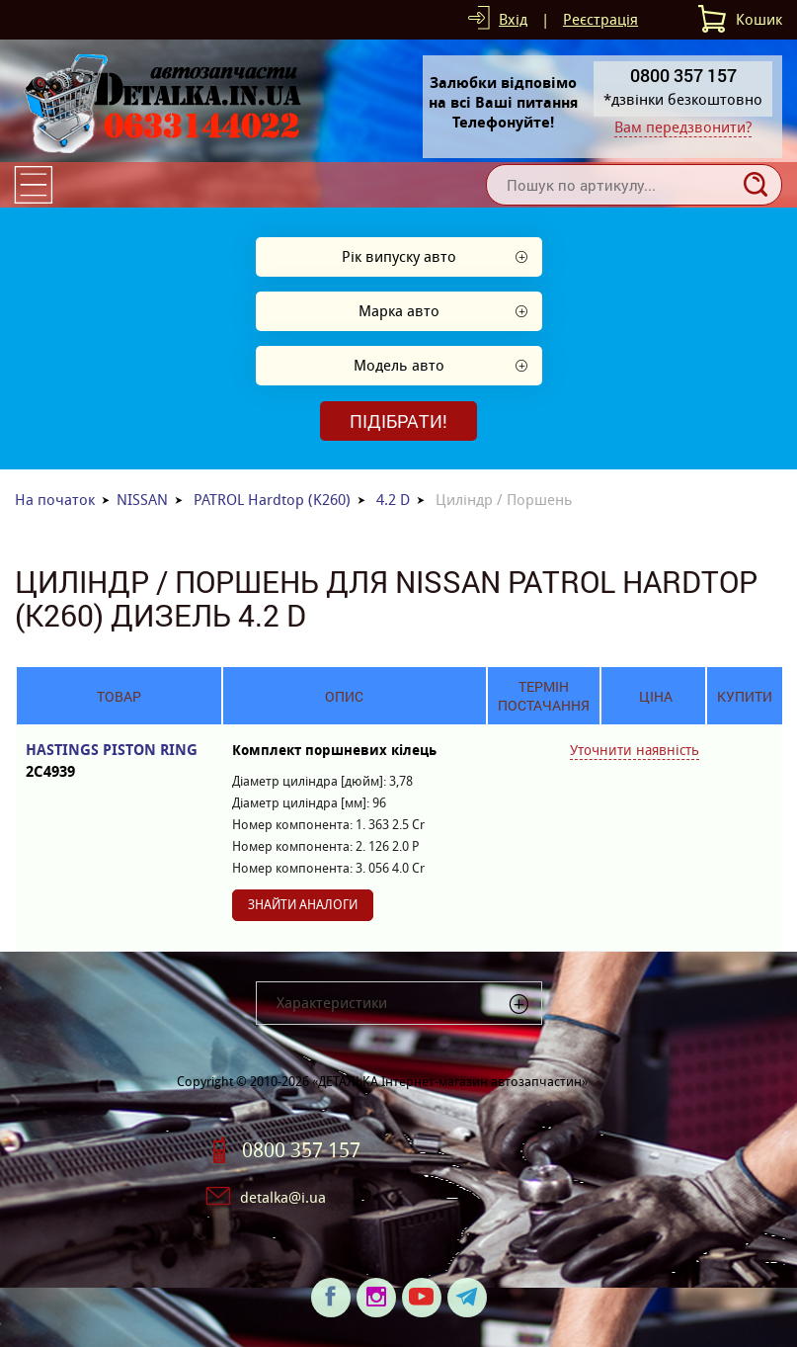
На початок (55, 499)
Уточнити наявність (634, 750)
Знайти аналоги (303, 904)
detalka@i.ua (283, 1197)
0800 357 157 (301, 1150)
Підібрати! (398, 421)
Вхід (513, 19)
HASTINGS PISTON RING (119, 761)
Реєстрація (600, 19)
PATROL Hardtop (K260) (272, 499)
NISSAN (142, 499)
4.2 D (393, 499)
